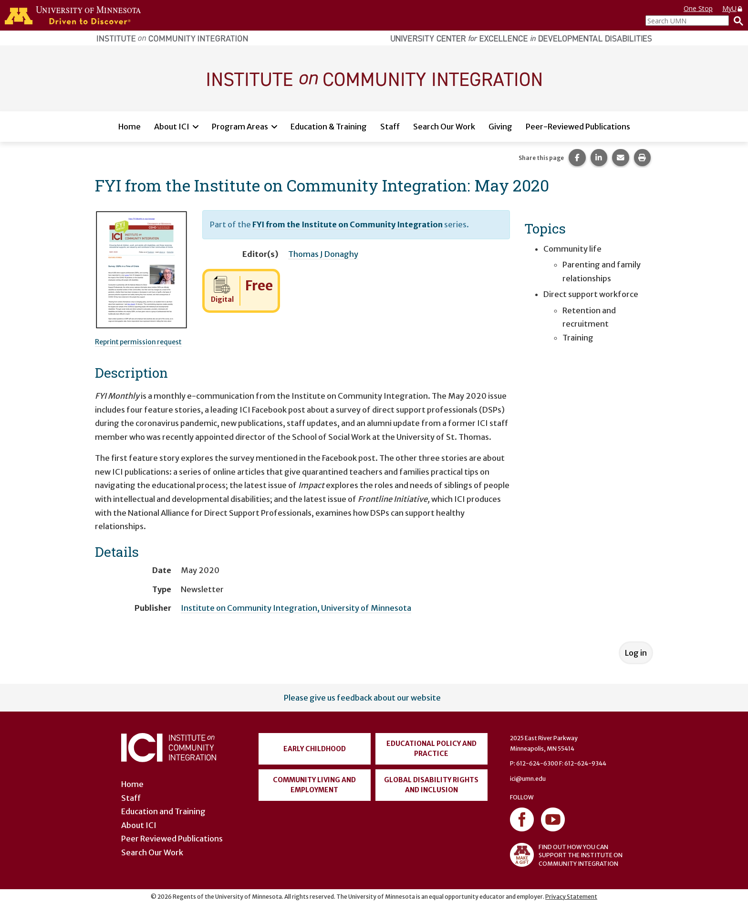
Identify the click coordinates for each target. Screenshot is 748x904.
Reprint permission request (138, 342)
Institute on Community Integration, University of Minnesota (296, 608)
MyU (732, 8)
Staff (390, 126)
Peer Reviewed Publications (172, 838)
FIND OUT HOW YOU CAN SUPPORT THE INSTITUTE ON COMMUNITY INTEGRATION (566, 855)
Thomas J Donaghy (323, 254)
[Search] (736, 20)
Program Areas (240, 126)
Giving (500, 126)
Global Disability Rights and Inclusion (431, 785)
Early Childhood (314, 748)
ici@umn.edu (528, 778)
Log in (636, 653)
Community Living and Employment (314, 785)
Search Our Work (444, 126)
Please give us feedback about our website (362, 697)
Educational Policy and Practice (431, 748)
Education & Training (329, 126)
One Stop (698, 8)
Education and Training (163, 811)
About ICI (171, 126)
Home (129, 126)
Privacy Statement (571, 896)
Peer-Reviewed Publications (578, 126)
